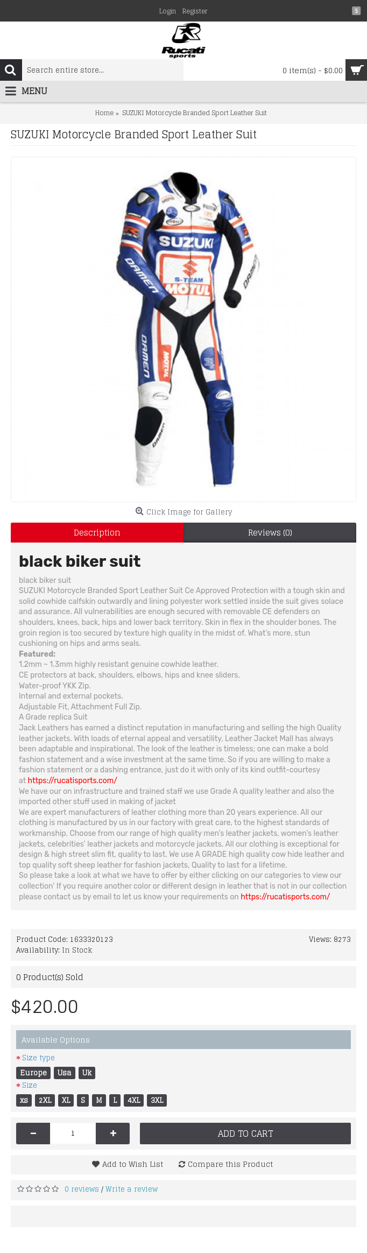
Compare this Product (230, 1164)
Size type (38, 1058)
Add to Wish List (132, 1164)
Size (29, 1085)
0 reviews (82, 1189)
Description (97, 532)
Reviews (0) (270, 532)
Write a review (131, 1189)
